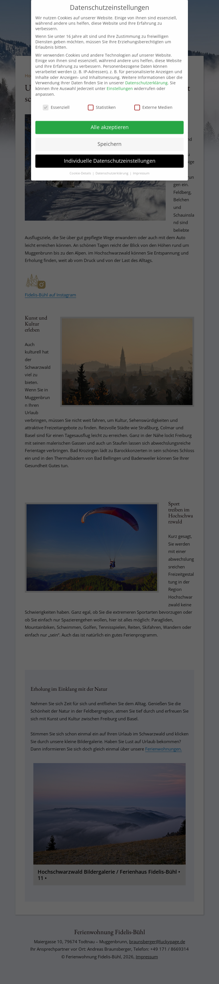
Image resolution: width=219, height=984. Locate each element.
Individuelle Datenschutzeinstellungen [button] (109, 156)
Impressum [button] (141, 169)
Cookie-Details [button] (81, 169)
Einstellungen (120, 84)
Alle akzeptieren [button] (110, 123)
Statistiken (102, 103)
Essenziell (56, 103)
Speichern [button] (109, 140)
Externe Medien (153, 103)
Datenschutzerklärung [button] (112, 169)
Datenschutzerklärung (146, 79)
